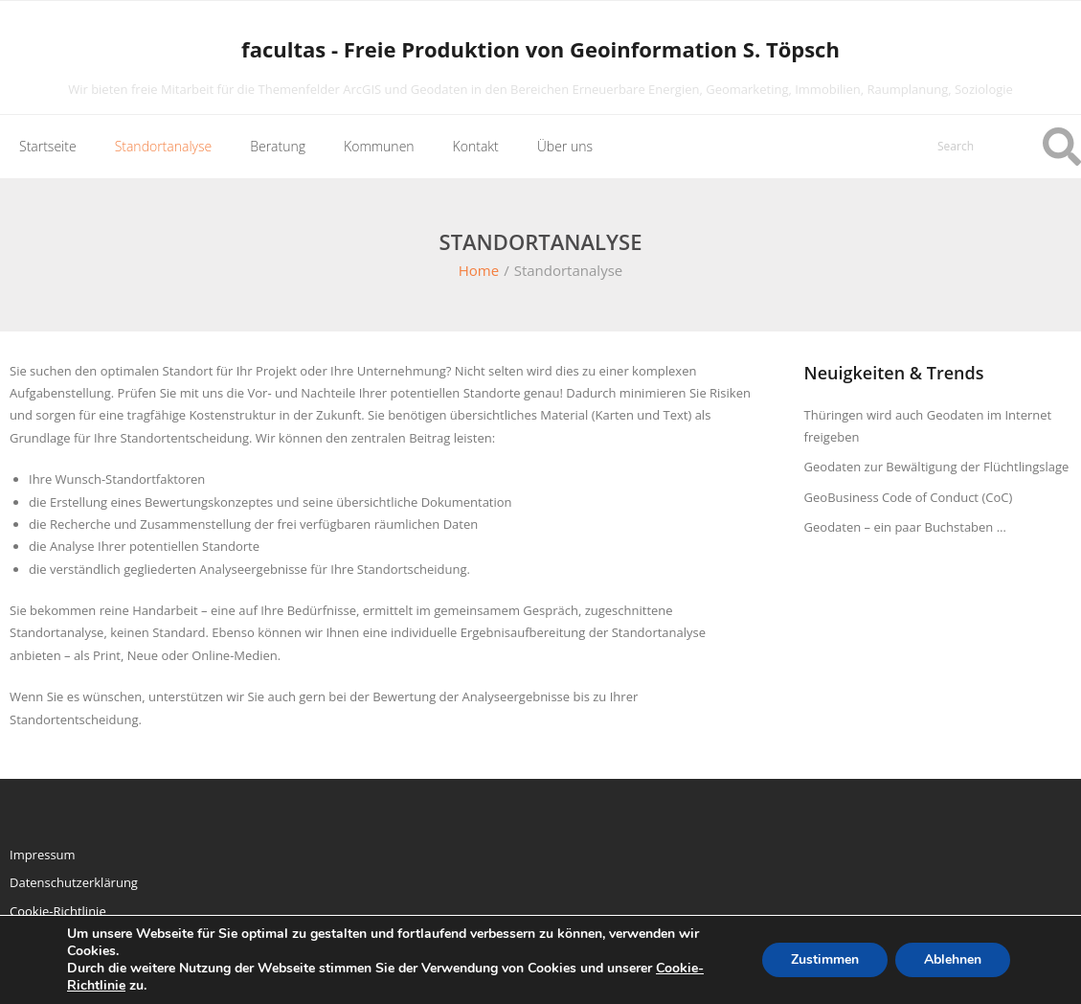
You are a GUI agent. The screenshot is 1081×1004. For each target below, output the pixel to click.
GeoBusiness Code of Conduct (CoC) (908, 497)
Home (479, 270)
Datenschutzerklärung (74, 882)
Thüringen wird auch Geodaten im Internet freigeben (928, 425)
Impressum (43, 854)
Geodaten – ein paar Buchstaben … (905, 527)
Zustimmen (825, 959)
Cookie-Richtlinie (58, 911)
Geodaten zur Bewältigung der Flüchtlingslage (937, 466)
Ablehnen (952, 959)
